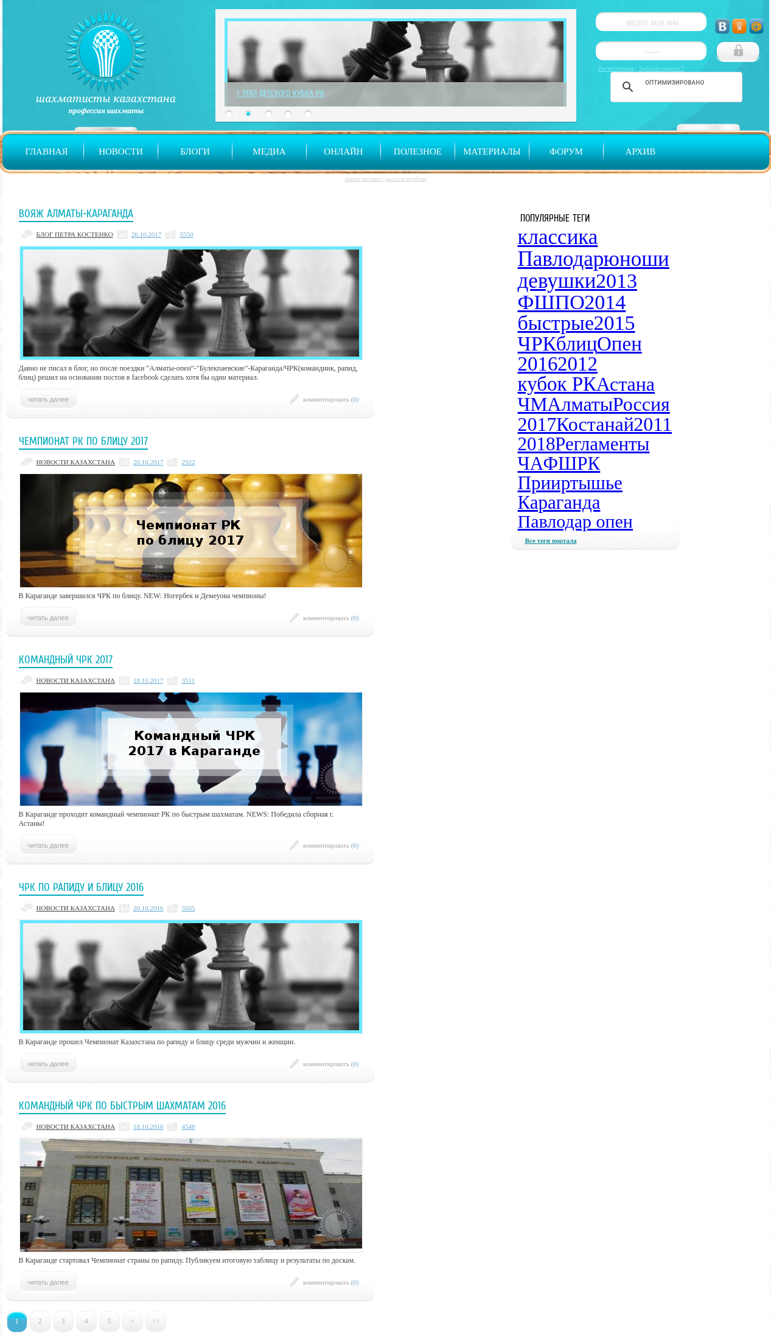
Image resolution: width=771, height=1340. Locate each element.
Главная (46, 151)
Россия (641, 404)
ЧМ (533, 404)
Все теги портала (551, 540)
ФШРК (572, 463)
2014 (605, 302)
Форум (566, 151)
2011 (652, 424)
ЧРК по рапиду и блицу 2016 (81, 887)
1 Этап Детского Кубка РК (280, 93)
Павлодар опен (575, 521)
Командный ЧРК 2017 (66, 660)
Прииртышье (570, 483)
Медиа (269, 151)
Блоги (195, 151)
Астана (625, 384)
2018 (537, 444)
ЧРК (537, 343)
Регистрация (616, 68)
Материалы (491, 151)
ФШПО (551, 302)
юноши (636, 259)
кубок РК (557, 384)
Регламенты (602, 444)
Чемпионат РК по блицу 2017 (83, 441)
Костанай (595, 424)
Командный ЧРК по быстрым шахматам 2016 (122, 1106)
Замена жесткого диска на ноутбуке (385, 179)
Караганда (559, 502)
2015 (614, 323)
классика (558, 237)
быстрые (556, 323)
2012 (577, 364)
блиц (577, 344)
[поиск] (674, 82)
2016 (538, 364)
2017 (537, 424)
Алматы (580, 404)
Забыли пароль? (662, 68)
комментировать (331, 399)
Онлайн (343, 151)
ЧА (531, 463)
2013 (616, 281)
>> (156, 1321)
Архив (641, 151)
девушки (557, 281)
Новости (121, 151)
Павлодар (561, 259)
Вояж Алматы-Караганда (76, 214)
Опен (619, 344)
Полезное (418, 151)
